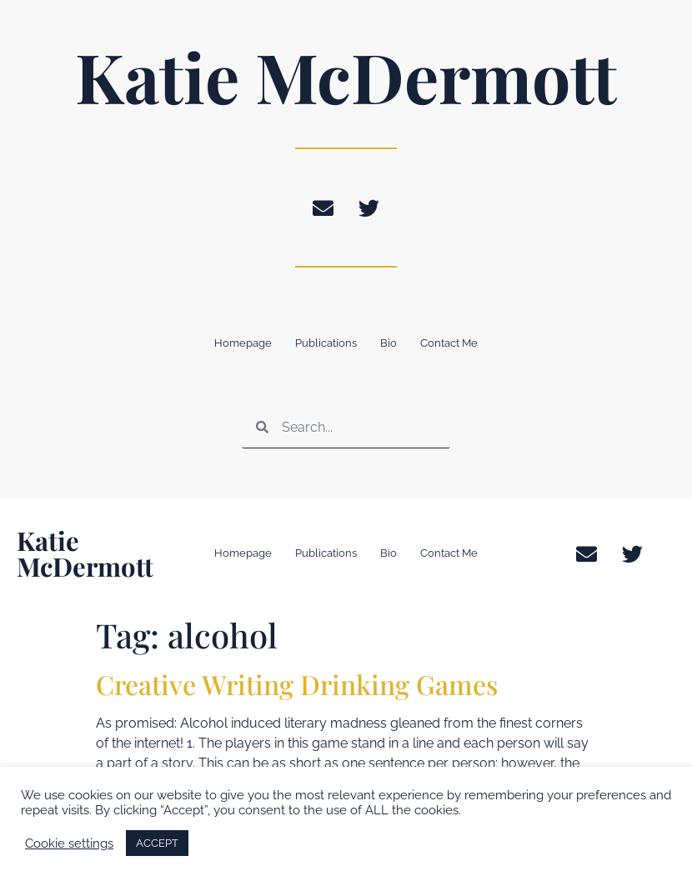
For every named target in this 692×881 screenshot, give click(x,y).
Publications (326, 343)
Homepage (243, 343)
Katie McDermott (346, 76)
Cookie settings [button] (69, 843)
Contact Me (449, 343)
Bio (388, 343)
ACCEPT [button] (157, 843)
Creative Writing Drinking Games (297, 684)
